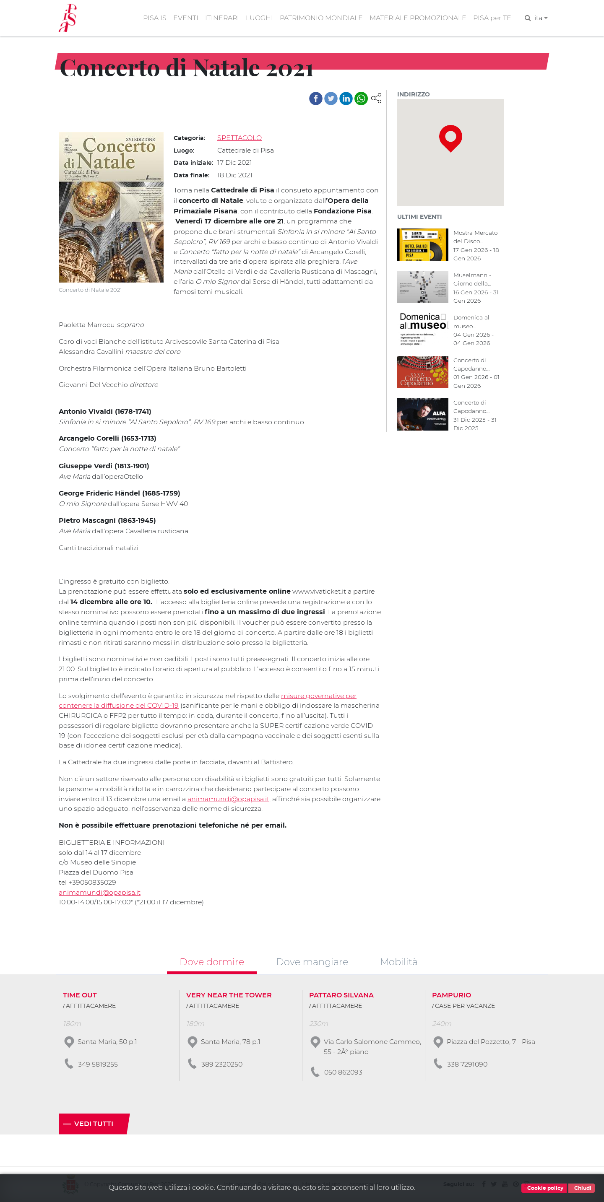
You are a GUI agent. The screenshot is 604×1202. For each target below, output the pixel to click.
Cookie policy (544, 1188)
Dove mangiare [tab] (312, 961)
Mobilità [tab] (399, 961)
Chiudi (581, 1188)
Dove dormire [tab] (212, 961)
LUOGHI (257, 18)
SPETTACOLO (239, 138)
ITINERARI (220, 18)
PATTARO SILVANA (341, 995)
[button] (376, 98)
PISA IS (152, 18)
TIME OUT (80, 995)
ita (541, 18)
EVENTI (183, 18)
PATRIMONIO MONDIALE (320, 18)
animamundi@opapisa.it (261, 798)
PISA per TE (492, 18)
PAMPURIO (451, 995)
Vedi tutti (93, 1124)
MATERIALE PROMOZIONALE (417, 18)
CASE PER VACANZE (465, 1006)
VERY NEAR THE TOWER (229, 995)
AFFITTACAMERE (91, 1006)
